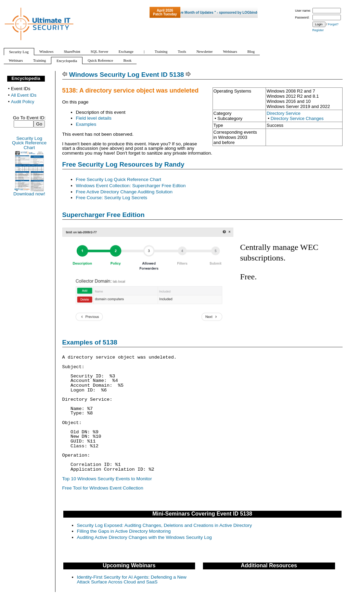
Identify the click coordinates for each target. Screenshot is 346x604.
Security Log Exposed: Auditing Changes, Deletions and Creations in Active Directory (164, 525)
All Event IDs (23, 95)
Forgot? (333, 24)
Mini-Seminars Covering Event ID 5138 (202, 514)
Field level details (94, 118)
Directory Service (283, 113)
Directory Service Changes (297, 118)
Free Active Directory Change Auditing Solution (124, 191)
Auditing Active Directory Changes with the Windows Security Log (144, 537)
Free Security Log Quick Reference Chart (118, 179)
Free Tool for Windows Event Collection (102, 488)
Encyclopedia (26, 78)
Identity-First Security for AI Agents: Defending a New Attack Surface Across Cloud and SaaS (132, 579)
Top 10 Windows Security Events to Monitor (107, 478)
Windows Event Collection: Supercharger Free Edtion (131, 185)
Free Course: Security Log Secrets (112, 197)
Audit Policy (22, 101)
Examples (86, 124)
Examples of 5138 (89, 342)
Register (318, 30)
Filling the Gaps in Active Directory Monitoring (124, 531)
